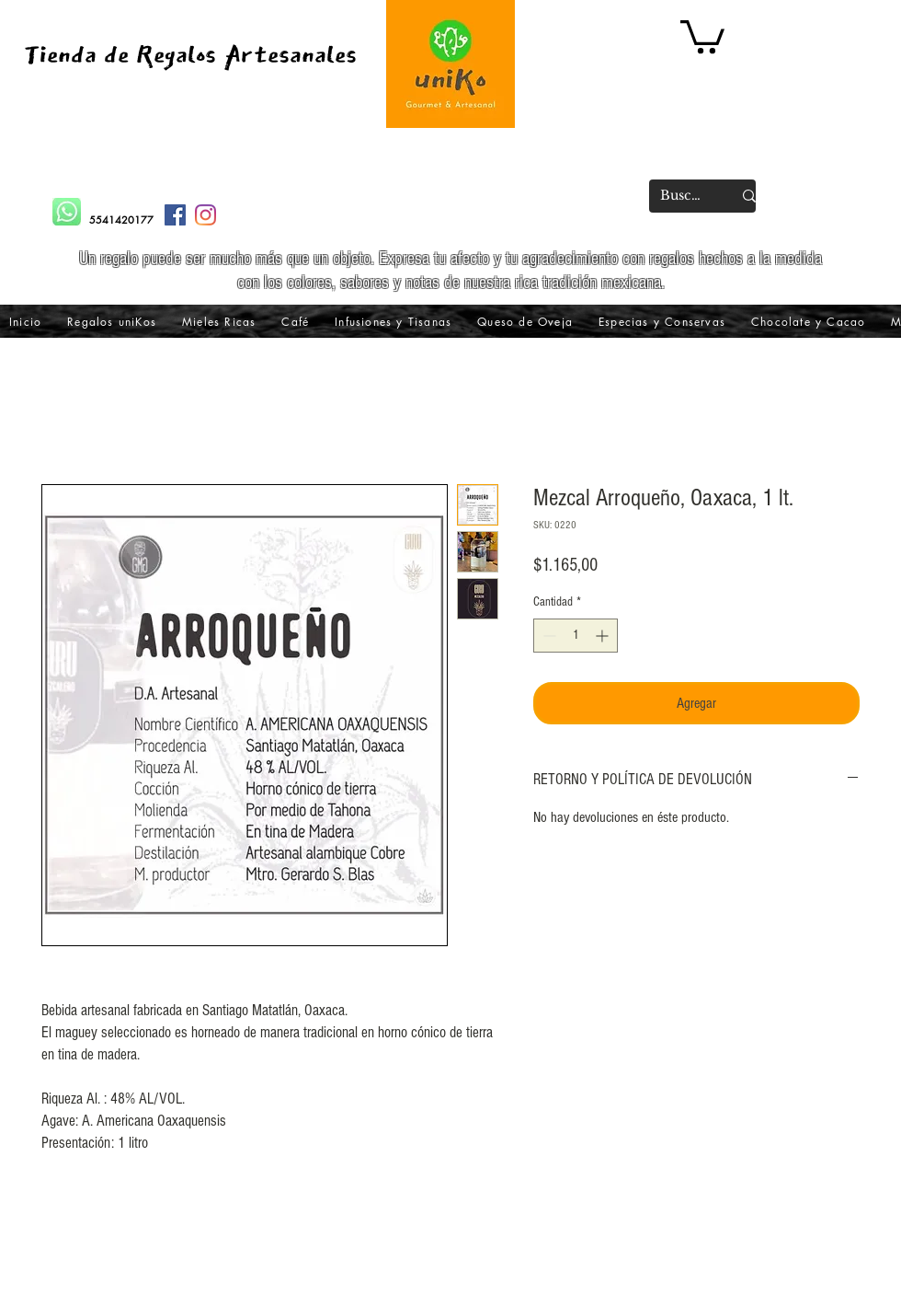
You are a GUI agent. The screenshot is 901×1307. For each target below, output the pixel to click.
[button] (702, 35)
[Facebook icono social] (175, 215)
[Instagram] (205, 215)
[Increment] (603, 635)
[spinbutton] (575, 635)
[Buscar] (682, 196)
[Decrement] (547, 635)
